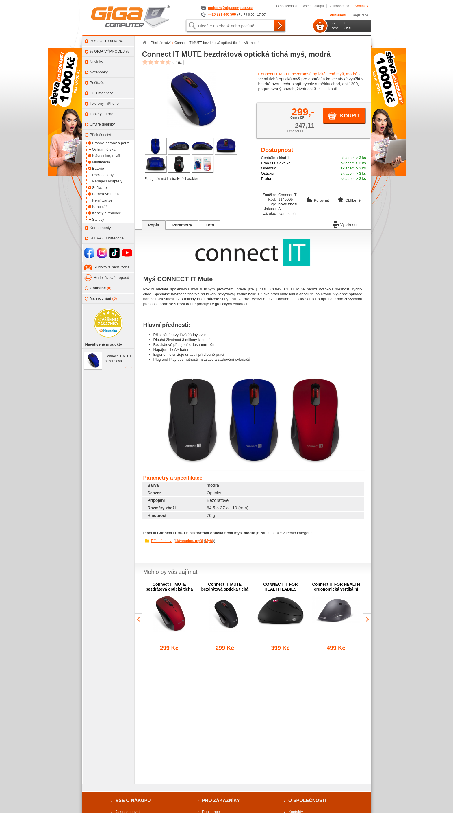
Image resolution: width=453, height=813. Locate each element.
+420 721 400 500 (222, 14)
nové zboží (287, 204)
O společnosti (286, 6)
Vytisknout (345, 224)
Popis (153, 225)
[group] (169, 617)
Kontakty (361, 6)
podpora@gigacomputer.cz (230, 8)
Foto (209, 225)
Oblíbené (98, 288)
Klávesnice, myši (189, 541)
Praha (266, 178)
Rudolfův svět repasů (111, 277)
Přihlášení (338, 15)
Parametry (182, 225)
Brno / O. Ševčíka (276, 163)
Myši (209, 541)
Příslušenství (161, 541)
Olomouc (268, 168)
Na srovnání (101, 298)
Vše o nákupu (313, 6)
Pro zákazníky (221, 800)
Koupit (350, 116)
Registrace (360, 15)
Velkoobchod (339, 6)
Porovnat (318, 200)
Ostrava (267, 173)
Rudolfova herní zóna (112, 267)
